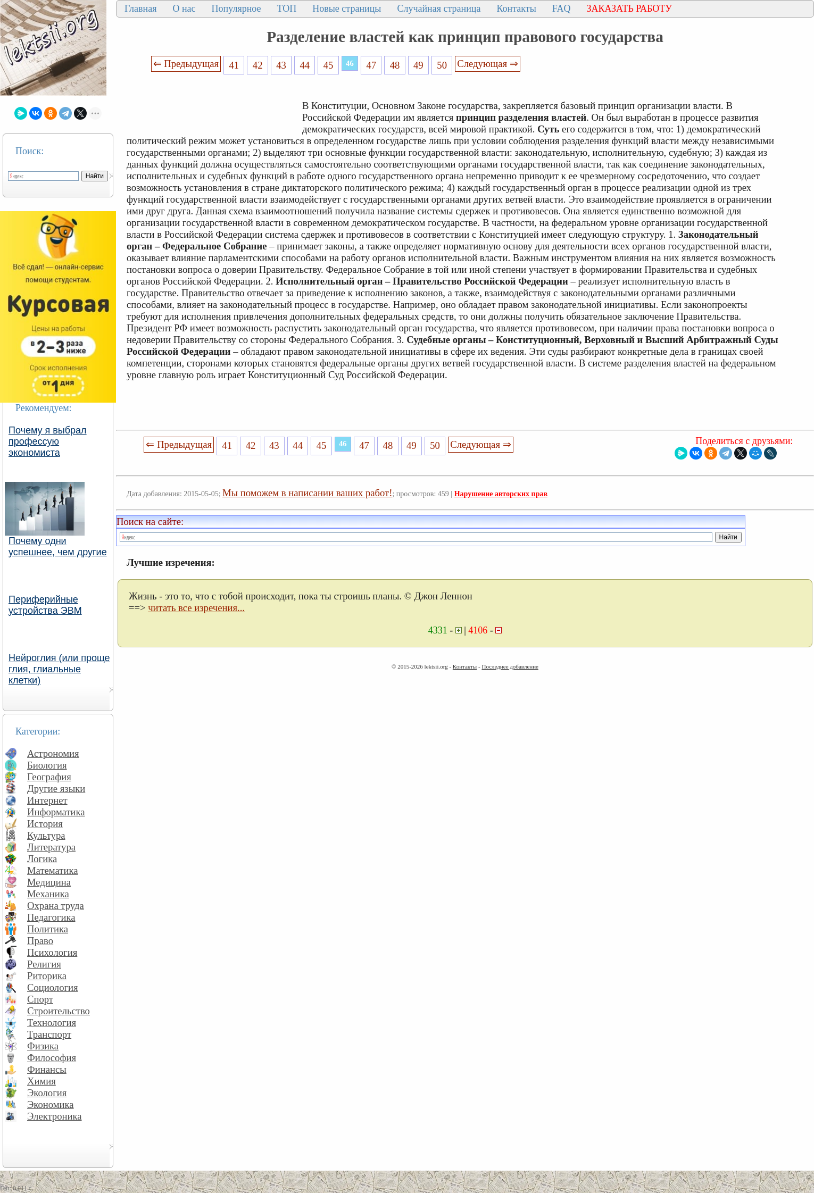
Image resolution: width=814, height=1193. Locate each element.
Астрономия (53, 753)
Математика (52, 870)
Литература (51, 847)
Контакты (516, 8)
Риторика (47, 975)
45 (328, 65)
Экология (47, 1092)
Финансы (47, 1069)
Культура (46, 835)
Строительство (58, 1010)
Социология (52, 987)
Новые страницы (346, 8)
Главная (140, 8)
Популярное (236, 8)
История (45, 823)
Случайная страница (438, 8)
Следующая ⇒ (487, 63)
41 (234, 65)
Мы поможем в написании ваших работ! (307, 492)
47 (371, 65)
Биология (47, 765)
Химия (41, 1081)
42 (258, 65)
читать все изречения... (196, 607)
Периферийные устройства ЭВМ (45, 605)
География (49, 776)
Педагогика (51, 917)
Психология (52, 952)
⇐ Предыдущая (186, 63)
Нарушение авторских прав (500, 494)
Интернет (47, 800)
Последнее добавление (509, 666)
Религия (44, 964)
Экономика (50, 1104)
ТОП (287, 8)
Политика (47, 929)
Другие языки (56, 788)
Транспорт (49, 1034)
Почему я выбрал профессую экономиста (48, 441)
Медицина (49, 882)
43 (281, 65)
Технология (51, 1022)
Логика (42, 858)
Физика (43, 1046)
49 (418, 65)
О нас (183, 8)
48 (395, 65)
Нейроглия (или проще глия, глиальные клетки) (59, 669)
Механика (48, 893)
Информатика (56, 811)
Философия (51, 1057)
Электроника (54, 1116)
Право (40, 940)
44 (305, 65)
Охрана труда (55, 905)
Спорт (40, 999)
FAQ (561, 8)
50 (442, 65)
